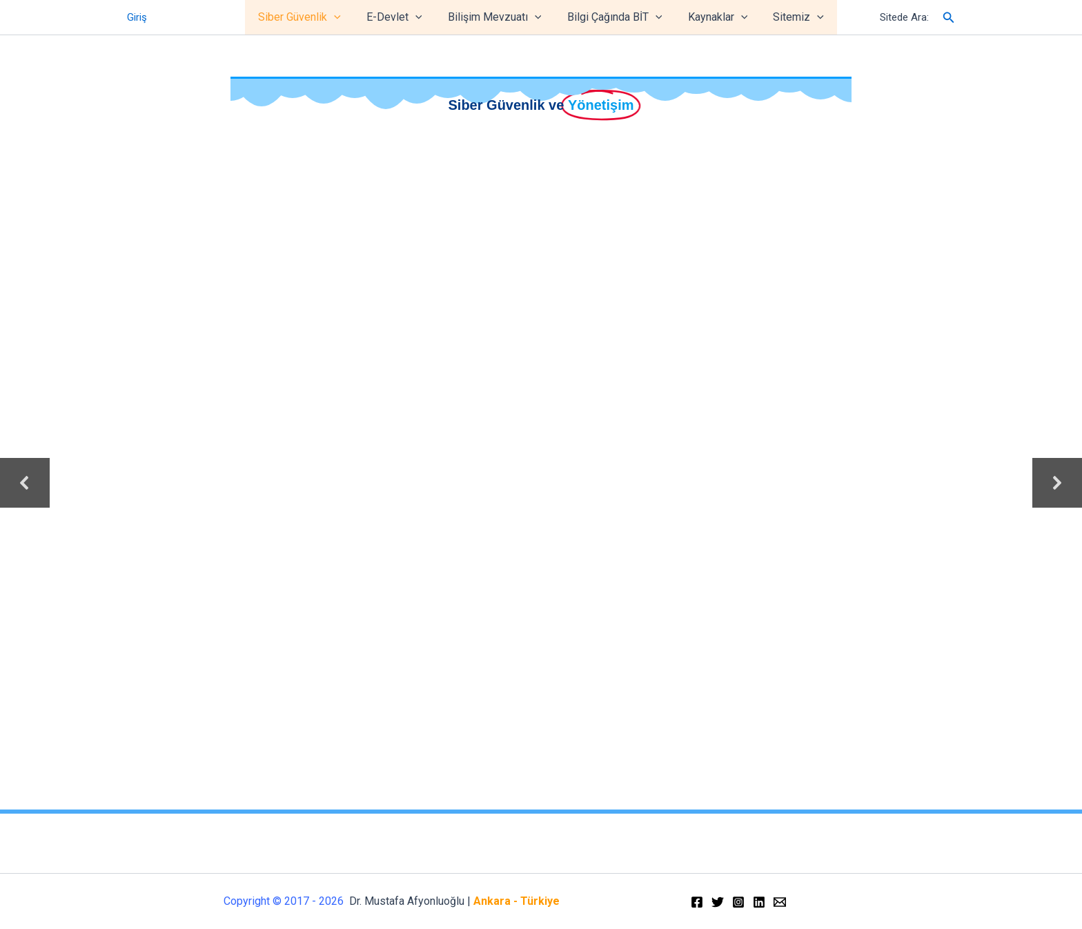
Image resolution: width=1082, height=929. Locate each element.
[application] (343, 17)
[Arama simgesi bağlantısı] (949, 17)
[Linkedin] (759, 902)
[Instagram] (738, 902)
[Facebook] (697, 902)
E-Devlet (400, 17)
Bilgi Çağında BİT (612, 17)
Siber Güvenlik (308, 17)
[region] (541, 483)
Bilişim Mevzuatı (496, 17)
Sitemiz (789, 17)
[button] (25, 483)
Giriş (137, 17)
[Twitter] (717, 902)
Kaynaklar (712, 17)
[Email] (780, 902)
